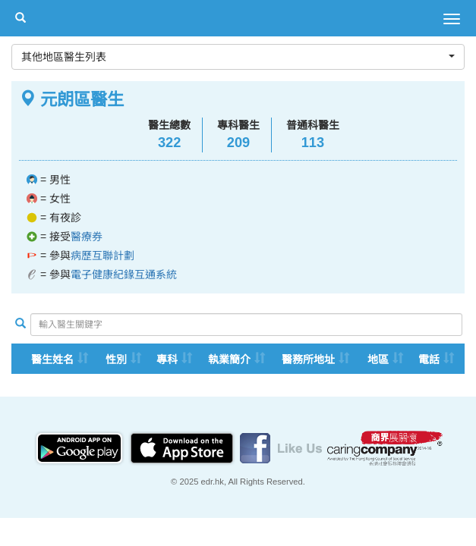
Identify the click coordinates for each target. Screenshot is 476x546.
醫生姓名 (52, 359)
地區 (378, 359)
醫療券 (86, 237)
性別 (116, 359)
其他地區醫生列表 (238, 57)
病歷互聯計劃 (102, 255)
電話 (429, 359)
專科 (167, 359)
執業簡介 (229, 359)
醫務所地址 (308, 359)
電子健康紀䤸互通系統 (124, 274)
